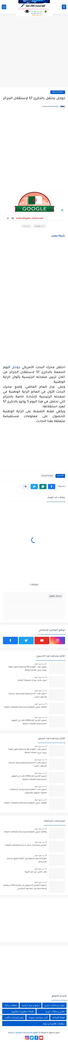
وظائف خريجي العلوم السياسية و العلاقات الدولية (25, 707)
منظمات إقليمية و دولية (54, 1023)
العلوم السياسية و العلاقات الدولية (23, 1033)
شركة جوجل (58, 236)
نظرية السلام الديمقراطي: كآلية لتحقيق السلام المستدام (27, 860)
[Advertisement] (34, 51)
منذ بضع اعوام (39, 664)
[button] (51, 486)
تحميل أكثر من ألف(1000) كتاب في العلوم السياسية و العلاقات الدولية (29, 722)
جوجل (16, 367)
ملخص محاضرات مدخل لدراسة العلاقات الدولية (26, 845)
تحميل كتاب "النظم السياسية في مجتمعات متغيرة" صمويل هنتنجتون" (28, 791)
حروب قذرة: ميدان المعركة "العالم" (32, 680)
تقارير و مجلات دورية (55, 1011)
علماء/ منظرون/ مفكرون (22, 1011)
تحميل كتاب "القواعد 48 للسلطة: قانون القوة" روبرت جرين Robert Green (27, 668)
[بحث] (4, 7)
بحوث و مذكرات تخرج (54, 1005)
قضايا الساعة (57, 92)
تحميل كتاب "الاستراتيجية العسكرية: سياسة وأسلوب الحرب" (28, 695)
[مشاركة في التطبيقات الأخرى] (25, 486)
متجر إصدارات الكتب (14, 1017)
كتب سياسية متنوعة (38, 1017)
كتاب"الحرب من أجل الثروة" (35, 872)
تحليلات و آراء (11, 1005)
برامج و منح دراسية (31, 1005)
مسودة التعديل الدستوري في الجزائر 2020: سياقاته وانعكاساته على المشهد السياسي (25, 887)
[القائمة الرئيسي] (64, 7)
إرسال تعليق (55, 596)
